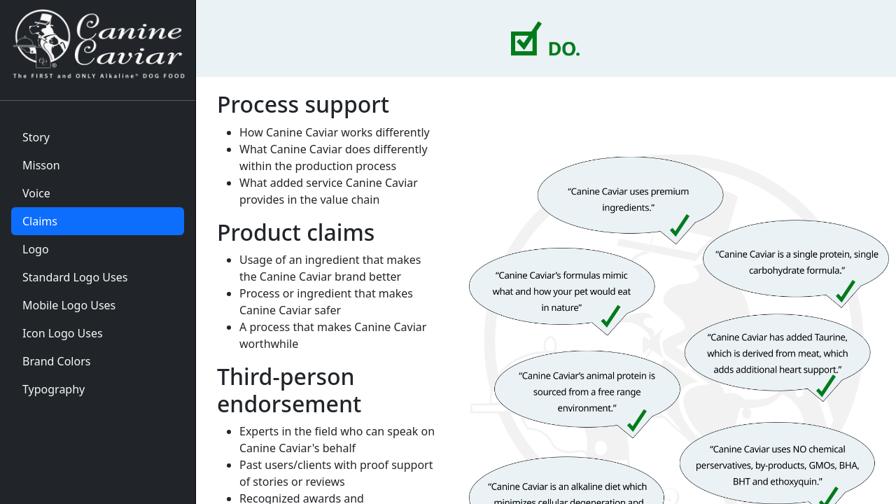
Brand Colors (56, 361)
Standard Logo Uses (74, 277)
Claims (39, 221)
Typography (53, 389)
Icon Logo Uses (62, 333)
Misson (41, 165)
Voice (36, 193)
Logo (35, 249)
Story (36, 137)
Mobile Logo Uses (68, 305)
